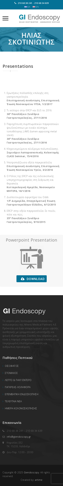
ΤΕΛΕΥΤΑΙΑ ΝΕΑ (13, 401)
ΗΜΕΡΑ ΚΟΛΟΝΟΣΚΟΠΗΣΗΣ (21, 408)
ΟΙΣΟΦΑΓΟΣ (12, 365)
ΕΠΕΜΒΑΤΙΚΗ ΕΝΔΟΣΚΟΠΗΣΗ (21, 394)
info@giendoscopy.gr (19, 436)
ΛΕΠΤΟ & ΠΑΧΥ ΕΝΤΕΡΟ (18, 380)
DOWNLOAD (33, 279)
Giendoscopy (31, 472)
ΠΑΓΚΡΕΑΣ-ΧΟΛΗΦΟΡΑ (18, 387)
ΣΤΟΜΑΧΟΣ (11, 373)
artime (38, 479)
